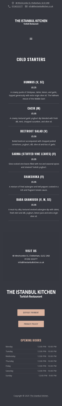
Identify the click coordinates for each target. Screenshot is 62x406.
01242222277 (17, 6)
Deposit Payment (31, 312)
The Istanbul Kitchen (39, 396)
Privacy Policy (31, 323)
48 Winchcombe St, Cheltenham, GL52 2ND (32, 3)
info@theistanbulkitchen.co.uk (41, 6)
